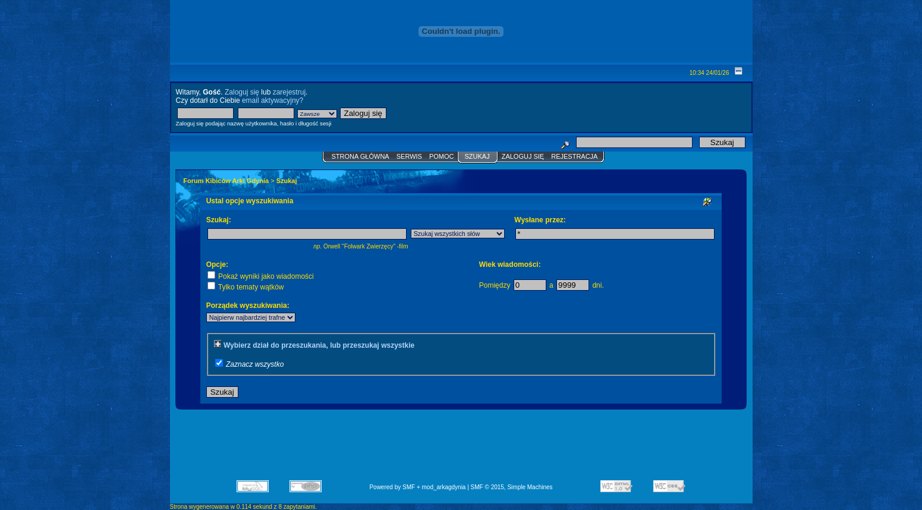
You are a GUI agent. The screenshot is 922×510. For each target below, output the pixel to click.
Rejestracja (574, 156)
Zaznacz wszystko (255, 364)
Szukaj (476, 156)
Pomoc (441, 156)
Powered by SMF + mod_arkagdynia (417, 487)
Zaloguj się (242, 92)
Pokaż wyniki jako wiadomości (260, 276)
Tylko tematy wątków (245, 287)
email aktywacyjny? (272, 100)
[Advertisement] (461, 449)
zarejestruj (289, 92)
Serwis (409, 156)
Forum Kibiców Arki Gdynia (226, 180)
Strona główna (360, 156)
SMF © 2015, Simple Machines (512, 487)
